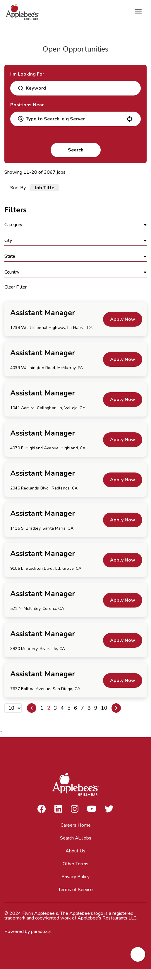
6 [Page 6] (75, 708)
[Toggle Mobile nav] (138, 11)
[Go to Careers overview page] (23, 11)
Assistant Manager (42, 313)
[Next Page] (116, 708)
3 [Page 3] (55, 708)
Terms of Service (75, 889)
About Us (75, 851)
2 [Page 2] (48, 708)
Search (75, 150)
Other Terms (75, 864)
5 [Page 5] (69, 708)
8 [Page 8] (89, 708)
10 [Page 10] (104, 708)
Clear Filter (15, 287)
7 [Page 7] (82, 708)
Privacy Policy (75, 877)
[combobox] (78, 88)
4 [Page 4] (62, 708)
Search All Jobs (75, 838)
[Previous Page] (31, 708)
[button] (130, 119)
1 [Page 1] (42, 708)
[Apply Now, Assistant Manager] (122, 319)
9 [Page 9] (95, 708)
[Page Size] (13, 708)
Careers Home (76, 825)
